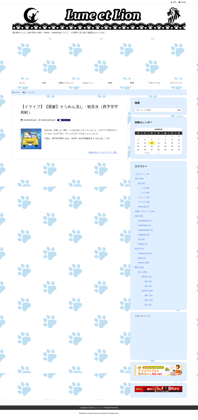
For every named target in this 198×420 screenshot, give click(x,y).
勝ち (148, 281)
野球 (139, 267)
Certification (144, 225)
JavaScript (145, 253)
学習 (139, 249)
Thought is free (113, 413)
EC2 (141, 239)
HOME (17, 92)
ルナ (145, 193)
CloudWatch (144, 221)
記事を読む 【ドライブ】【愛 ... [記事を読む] (103, 152)
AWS (139, 216)
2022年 (146, 277)
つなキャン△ (142, 174)
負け (148, 286)
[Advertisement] (99, 59)
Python (143, 263)
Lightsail (143, 235)
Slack (142, 258)
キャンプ (144, 197)
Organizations (145, 230)
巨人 (142, 272)
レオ (145, 188)
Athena (142, 244)
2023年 (147, 291)
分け (148, 305)
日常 (139, 179)
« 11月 (146, 153)
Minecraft (143, 207)
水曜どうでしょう (144, 211)
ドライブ (65, 120)
